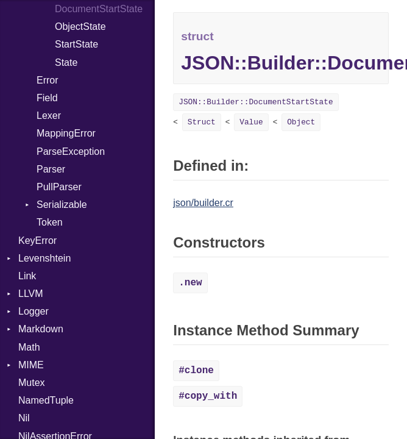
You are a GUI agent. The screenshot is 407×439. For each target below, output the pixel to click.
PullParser (59, 187)
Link (27, 276)
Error (47, 80)
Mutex (31, 382)
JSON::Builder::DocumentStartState (256, 102)
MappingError (66, 133)
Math (29, 347)
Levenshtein (44, 258)
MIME (31, 365)
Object (301, 122)
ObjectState (80, 26)
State (66, 62)
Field (47, 98)
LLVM (30, 293)
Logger (33, 311)
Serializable (62, 204)
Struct (202, 122)
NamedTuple (46, 400)
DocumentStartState (99, 9)
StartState (76, 44)
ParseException (71, 151)
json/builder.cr (203, 203)
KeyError (37, 240)
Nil (24, 418)
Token (50, 222)
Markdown (40, 329)
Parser (51, 169)
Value (251, 122)
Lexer (49, 115)
